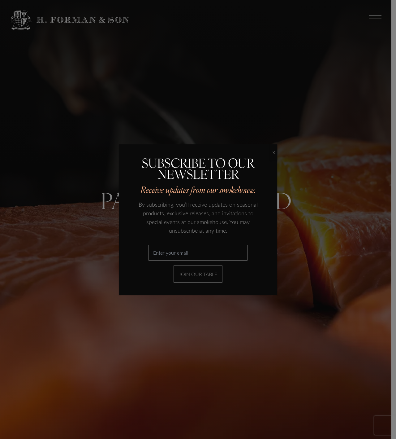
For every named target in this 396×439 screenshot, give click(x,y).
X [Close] (274, 152)
